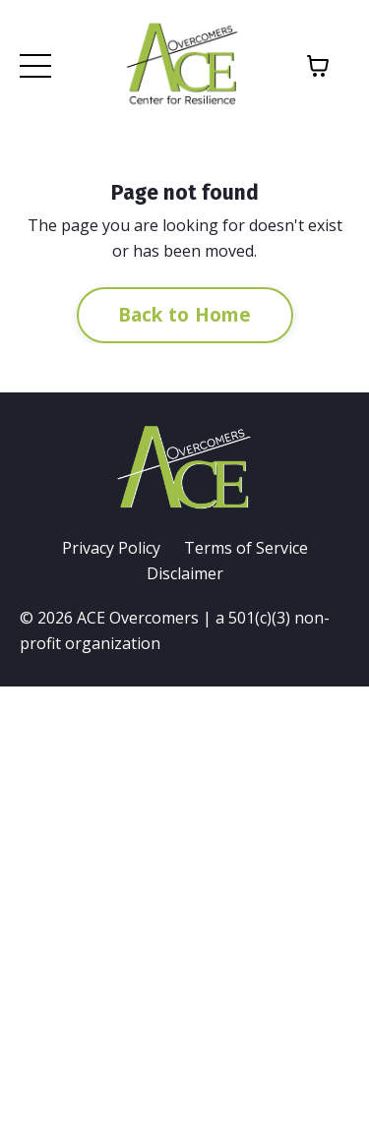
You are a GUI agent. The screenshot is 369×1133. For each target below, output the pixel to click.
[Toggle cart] (318, 66)
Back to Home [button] (185, 314)
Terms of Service (246, 548)
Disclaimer (185, 573)
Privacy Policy (111, 548)
